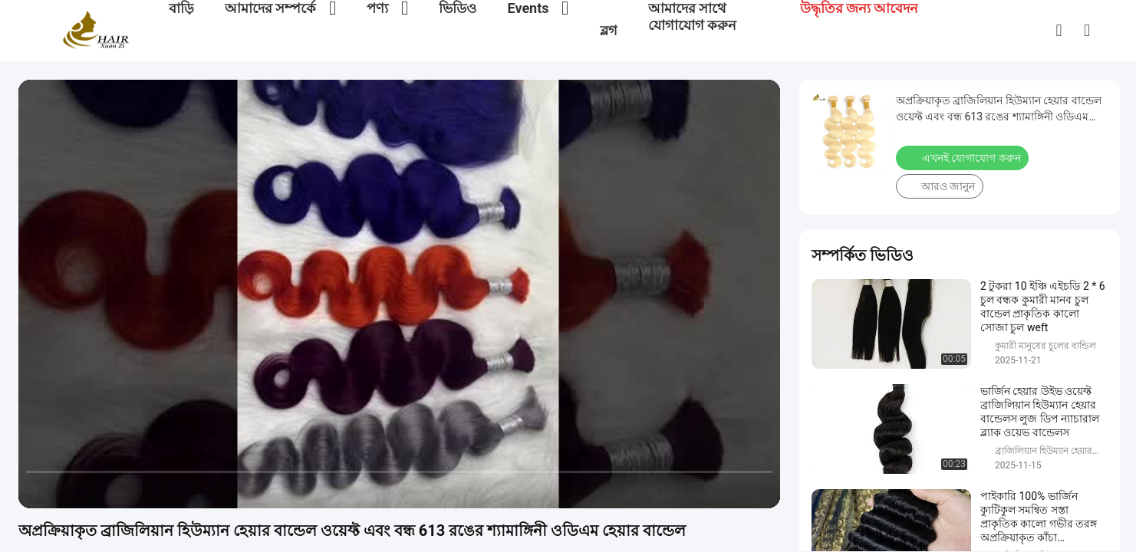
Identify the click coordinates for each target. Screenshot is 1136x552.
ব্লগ (608, 30)
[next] (99, 489)
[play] (399, 293)
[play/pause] (69, 489)
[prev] (38, 489)
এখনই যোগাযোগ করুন (962, 158)
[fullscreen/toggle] (760, 489)
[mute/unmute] (130, 489)
